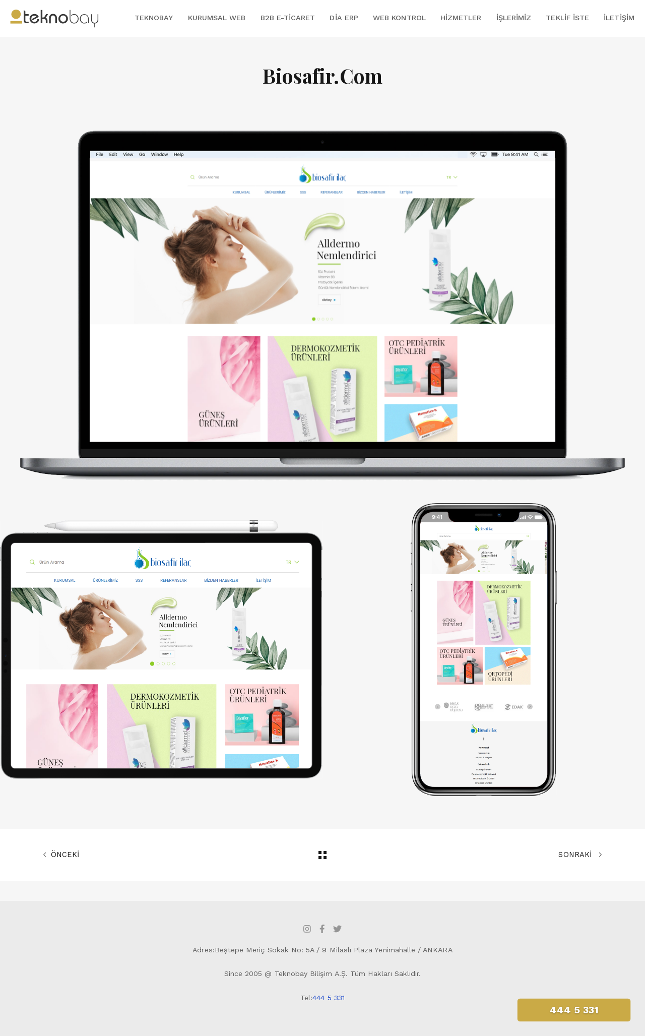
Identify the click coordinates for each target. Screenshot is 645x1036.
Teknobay (154, 18)
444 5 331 (328, 998)
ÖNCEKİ (61, 855)
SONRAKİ (580, 855)
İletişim (619, 18)
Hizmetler (461, 18)
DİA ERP (344, 18)
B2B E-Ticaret (288, 18)
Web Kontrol (399, 18)
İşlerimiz (514, 18)
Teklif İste (567, 18)
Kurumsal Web (217, 18)
